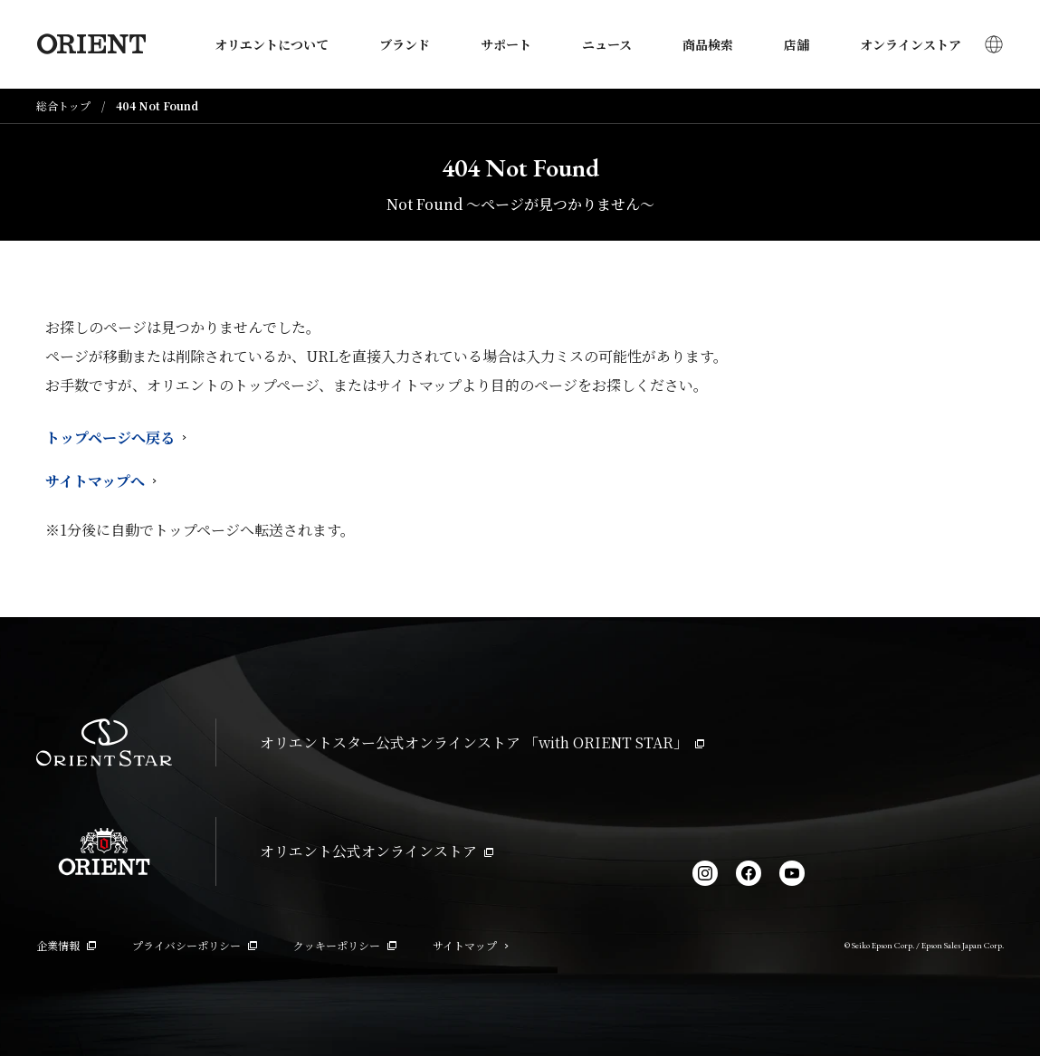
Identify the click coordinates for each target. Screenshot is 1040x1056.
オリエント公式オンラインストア (376, 851)
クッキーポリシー (344, 945)
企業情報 (66, 945)
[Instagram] (705, 873)
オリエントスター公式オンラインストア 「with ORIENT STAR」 (482, 742)
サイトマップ (471, 945)
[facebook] (748, 873)
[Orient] (90, 44)
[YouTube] (792, 873)
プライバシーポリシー (194, 945)
